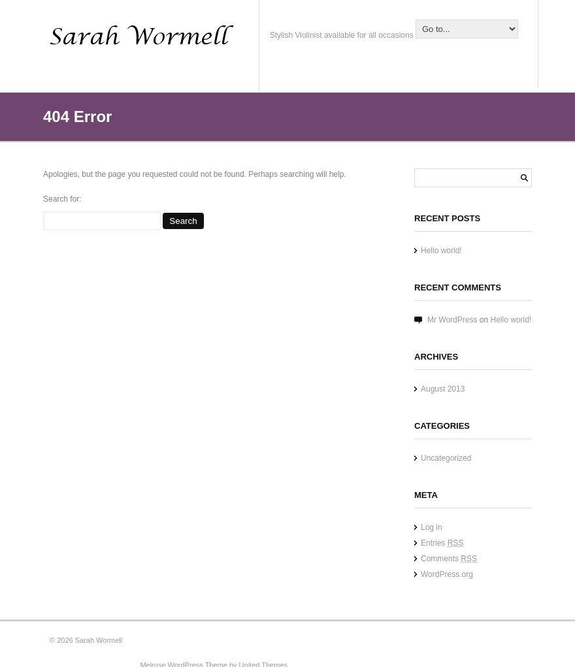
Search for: (62, 199)
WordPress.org (447, 574)
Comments (449, 558)
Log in (431, 527)
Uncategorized (446, 458)
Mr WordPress (452, 319)
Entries (442, 543)
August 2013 (443, 389)
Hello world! (441, 250)
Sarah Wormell (99, 640)
